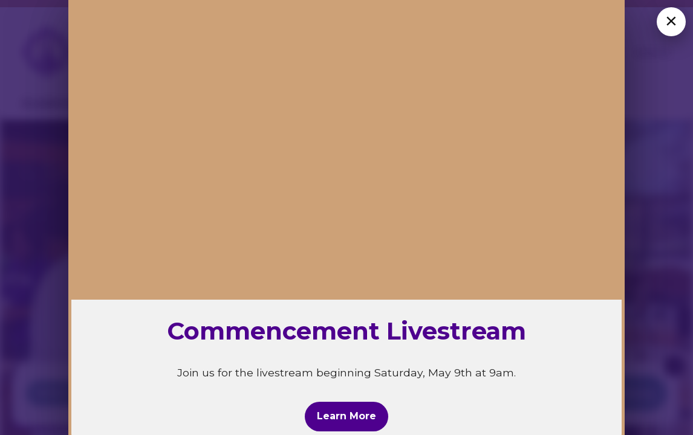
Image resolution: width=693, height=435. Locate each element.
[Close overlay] (671, 21)
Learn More (346, 416)
